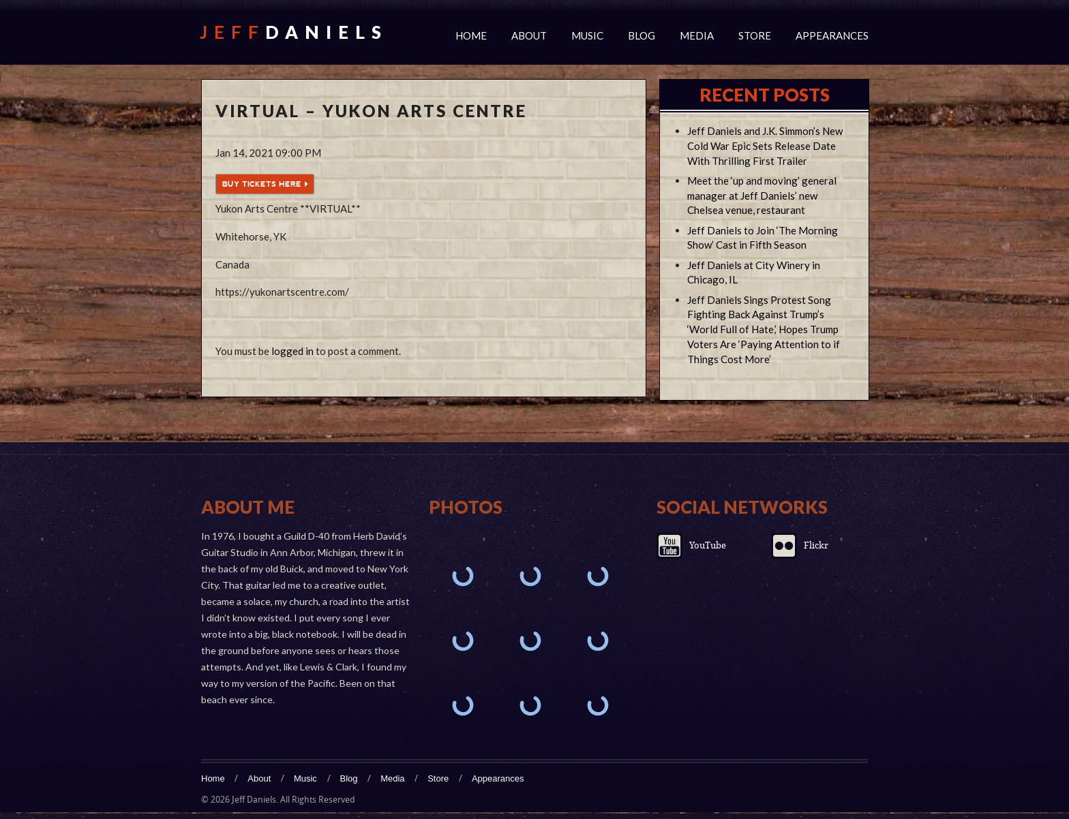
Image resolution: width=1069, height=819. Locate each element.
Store (754, 35)
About (529, 35)
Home (471, 35)
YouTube (707, 545)
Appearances (832, 35)
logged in (292, 351)
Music (587, 35)
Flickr (816, 545)
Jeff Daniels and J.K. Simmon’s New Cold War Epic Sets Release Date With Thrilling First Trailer (765, 146)
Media (697, 35)
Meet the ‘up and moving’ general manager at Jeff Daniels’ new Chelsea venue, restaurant (762, 195)
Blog (641, 35)
